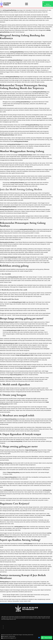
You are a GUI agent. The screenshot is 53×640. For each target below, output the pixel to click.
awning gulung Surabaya (25, 154)
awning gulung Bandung (9, 10)
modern (6, 294)
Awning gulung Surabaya (7, 135)
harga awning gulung (25, 368)
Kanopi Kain (6, 628)
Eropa (35, 25)
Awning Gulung (7, 626)
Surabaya (28, 139)
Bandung (9, 91)
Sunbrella (41, 520)
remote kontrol (17, 458)
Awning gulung (4, 581)
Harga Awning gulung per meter (9, 322)
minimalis (12, 148)
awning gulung (47, 490)
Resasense (3, 522)
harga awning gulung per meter (12, 257)
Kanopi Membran (7, 625)
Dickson (35, 520)
